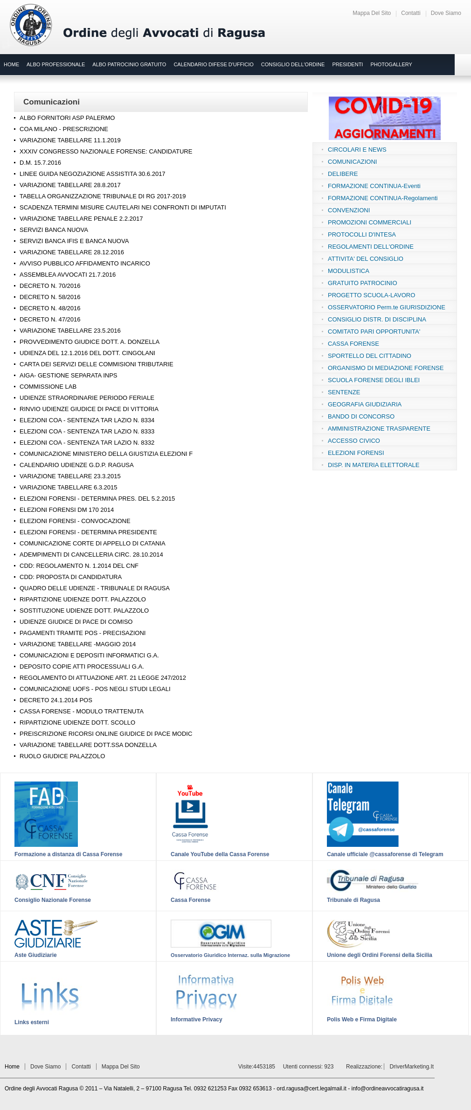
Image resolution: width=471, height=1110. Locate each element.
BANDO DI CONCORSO (361, 416)
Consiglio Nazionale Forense (52, 900)
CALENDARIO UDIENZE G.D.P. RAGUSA (77, 464)
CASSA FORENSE (353, 343)
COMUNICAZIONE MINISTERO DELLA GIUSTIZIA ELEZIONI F (106, 453)
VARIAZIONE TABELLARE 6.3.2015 (69, 487)
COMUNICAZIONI (352, 161)
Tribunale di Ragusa (353, 900)
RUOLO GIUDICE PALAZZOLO (62, 756)
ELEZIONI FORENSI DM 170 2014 (67, 509)
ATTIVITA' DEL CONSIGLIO (365, 258)
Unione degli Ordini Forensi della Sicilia (379, 955)
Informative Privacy (196, 1019)
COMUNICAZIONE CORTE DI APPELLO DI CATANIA (93, 543)
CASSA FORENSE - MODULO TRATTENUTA (82, 711)
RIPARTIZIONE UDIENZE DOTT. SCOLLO (77, 722)
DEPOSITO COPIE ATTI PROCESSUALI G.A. (82, 666)
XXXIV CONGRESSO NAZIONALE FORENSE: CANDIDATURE (106, 151)
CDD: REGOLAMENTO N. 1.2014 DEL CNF (79, 565)
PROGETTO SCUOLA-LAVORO (371, 295)
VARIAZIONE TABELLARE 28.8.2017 (70, 185)
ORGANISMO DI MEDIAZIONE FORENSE (385, 367)
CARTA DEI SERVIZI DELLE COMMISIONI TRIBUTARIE (96, 364)
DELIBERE (343, 173)
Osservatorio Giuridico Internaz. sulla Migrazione (230, 955)
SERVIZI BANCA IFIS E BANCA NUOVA (74, 240)
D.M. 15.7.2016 (40, 162)
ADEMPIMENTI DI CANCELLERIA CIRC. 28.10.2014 (91, 554)
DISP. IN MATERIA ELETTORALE (374, 464)
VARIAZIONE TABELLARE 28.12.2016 (72, 252)
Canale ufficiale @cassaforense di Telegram (385, 854)
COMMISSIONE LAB (48, 386)
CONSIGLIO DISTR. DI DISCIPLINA (377, 319)
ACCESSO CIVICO (354, 440)
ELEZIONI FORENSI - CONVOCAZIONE (75, 520)
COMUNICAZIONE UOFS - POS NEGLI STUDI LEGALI (95, 688)
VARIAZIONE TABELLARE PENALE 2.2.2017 (81, 218)
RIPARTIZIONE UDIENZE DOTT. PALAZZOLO (83, 599)
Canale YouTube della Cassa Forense (220, 854)
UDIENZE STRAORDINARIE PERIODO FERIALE (87, 397)
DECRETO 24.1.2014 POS (56, 700)
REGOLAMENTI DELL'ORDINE (371, 246)
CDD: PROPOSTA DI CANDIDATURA (71, 576)
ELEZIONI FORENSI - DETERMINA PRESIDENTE (88, 532)
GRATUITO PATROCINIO (362, 282)
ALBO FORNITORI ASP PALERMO (67, 117)
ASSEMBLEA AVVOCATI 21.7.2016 (68, 274)
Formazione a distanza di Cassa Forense (68, 854)
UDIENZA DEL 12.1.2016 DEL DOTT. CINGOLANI (87, 352)
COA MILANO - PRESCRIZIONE (64, 129)
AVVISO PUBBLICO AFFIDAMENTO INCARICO (85, 263)
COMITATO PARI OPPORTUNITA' (374, 331)
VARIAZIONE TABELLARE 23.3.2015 (70, 476)
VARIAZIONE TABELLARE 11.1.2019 (70, 140)
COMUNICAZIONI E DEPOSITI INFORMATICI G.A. (89, 655)
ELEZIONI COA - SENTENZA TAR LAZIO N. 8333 (87, 431)
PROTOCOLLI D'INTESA (362, 234)
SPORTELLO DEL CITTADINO (369, 355)
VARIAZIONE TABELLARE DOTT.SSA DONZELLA (88, 744)
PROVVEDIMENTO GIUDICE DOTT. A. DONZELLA (89, 341)
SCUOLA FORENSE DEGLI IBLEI (374, 380)
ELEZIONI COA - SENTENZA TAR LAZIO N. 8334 (87, 420)
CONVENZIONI (349, 210)
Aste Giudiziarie (35, 955)
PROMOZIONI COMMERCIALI (369, 222)
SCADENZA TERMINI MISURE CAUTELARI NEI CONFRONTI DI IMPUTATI (123, 207)
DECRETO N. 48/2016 (50, 308)
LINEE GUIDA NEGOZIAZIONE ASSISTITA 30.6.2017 (93, 173)
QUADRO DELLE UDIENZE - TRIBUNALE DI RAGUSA (95, 588)
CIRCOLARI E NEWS (357, 149)
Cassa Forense (190, 900)
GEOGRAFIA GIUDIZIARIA (365, 404)
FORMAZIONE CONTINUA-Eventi (374, 185)
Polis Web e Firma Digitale (362, 1019)
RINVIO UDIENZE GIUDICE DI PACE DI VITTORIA (89, 408)
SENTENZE (344, 392)
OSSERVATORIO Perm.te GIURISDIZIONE (386, 307)
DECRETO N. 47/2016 (50, 319)
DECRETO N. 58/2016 (50, 296)
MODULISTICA (348, 270)
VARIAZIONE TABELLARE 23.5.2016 (70, 330)
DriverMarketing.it (411, 1066)
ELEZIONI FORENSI (356, 452)
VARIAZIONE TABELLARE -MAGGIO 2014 (78, 644)
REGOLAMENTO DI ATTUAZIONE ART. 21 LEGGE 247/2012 (103, 677)
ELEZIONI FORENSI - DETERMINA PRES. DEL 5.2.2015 (97, 498)
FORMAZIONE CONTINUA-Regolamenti (382, 198)
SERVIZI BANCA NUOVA (54, 229)
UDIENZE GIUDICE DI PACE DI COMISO (76, 621)
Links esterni (31, 1022)
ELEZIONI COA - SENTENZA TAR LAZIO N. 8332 (87, 442)
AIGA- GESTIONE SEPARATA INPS (69, 375)
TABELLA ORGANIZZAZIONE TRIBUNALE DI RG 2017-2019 (103, 196)
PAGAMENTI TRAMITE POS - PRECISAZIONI (82, 632)
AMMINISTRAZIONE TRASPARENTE (379, 428)
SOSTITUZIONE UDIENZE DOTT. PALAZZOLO (84, 610)
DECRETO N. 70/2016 (50, 285)
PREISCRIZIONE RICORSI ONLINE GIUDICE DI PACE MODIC (106, 733)
